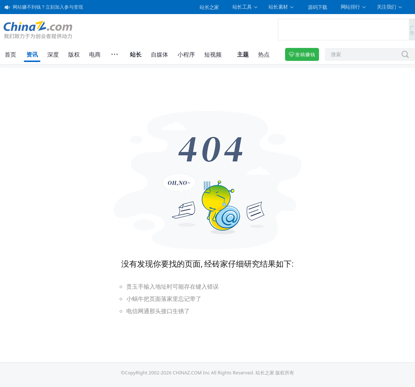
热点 (264, 54)
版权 (74, 54)
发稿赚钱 (302, 54)
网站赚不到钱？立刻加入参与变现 (48, 7)
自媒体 (159, 54)
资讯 (32, 54)
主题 (243, 54)
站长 (135, 54)
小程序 (186, 54)
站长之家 (209, 7)
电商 (95, 54)
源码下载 (317, 7)
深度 (53, 54)
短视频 (213, 54)
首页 (10, 54)
